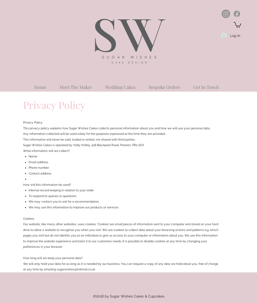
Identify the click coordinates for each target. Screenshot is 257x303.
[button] (237, 24)
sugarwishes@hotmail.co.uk (76, 269)
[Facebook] (237, 14)
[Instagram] (226, 14)
